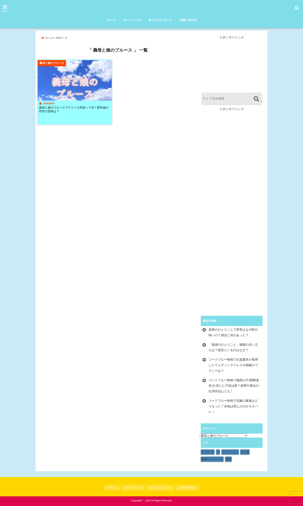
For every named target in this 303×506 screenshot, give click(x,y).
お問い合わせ (188, 20)
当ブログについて (160, 20)
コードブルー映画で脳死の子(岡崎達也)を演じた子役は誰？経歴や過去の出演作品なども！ (234, 386)
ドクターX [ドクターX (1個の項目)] (207, 451)
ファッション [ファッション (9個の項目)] (230, 451)
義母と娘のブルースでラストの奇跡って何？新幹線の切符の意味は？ (75, 112)
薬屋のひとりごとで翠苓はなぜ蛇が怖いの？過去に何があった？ (233, 332)
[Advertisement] (232, 64)
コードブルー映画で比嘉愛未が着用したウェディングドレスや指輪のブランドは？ (233, 365)
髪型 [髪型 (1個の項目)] (228, 459)
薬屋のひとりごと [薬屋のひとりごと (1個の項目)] (212, 459)
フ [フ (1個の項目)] (218, 451)
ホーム (111, 20)
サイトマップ (132, 20)
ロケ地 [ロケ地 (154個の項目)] (245, 451)
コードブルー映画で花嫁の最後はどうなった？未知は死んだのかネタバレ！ (233, 406)
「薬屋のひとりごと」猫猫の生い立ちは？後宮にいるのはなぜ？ (233, 347)
